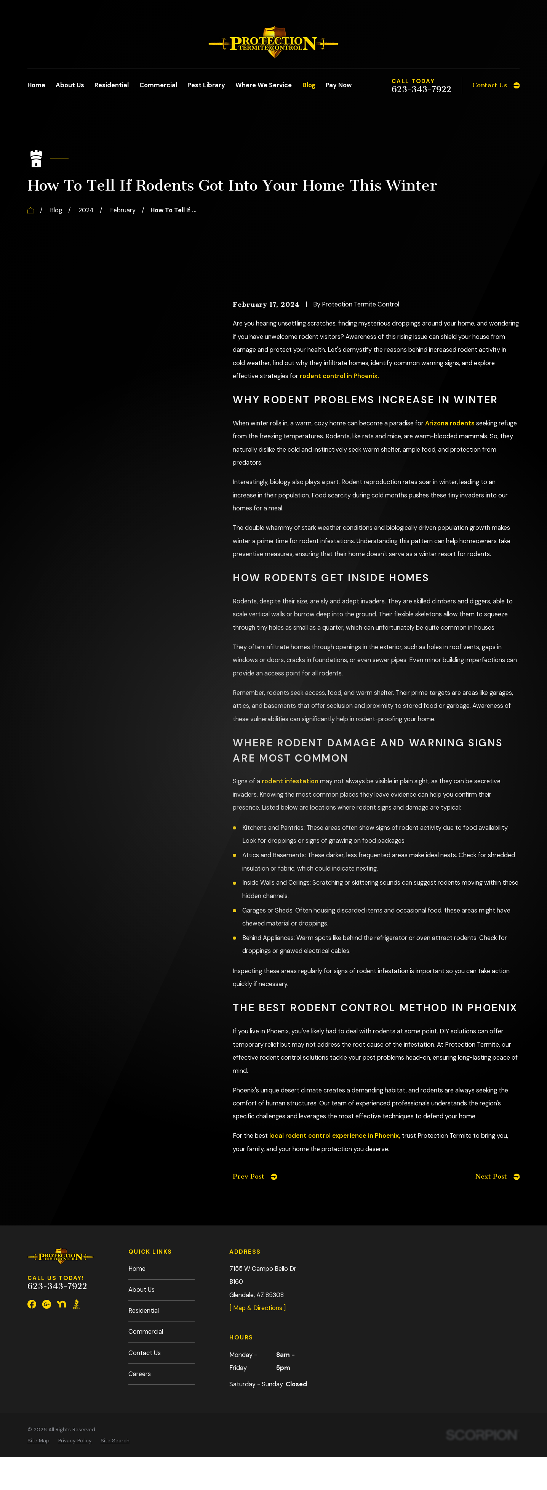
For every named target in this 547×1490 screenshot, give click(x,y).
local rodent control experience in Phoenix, (334, 1136)
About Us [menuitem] (70, 85)
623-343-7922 (421, 90)
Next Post (497, 1176)
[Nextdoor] (61, 1304)
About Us (141, 1290)
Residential (143, 1311)
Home (137, 1269)
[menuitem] (38, 1440)
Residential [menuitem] (111, 85)
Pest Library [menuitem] (206, 85)
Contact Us (144, 1353)
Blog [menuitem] (308, 85)
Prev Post (255, 1176)
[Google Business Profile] (46, 1304)
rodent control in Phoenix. (339, 376)
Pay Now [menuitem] (339, 85)
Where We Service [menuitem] (263, 85)
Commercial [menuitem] (158, 85)
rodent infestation (290, 781)
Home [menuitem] (36, 85)
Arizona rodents (450, 423)
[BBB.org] (76, 1304)
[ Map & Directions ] (257, 1308)
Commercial (145, 1332)
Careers (139, 1374)
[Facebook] (31, 1304)
